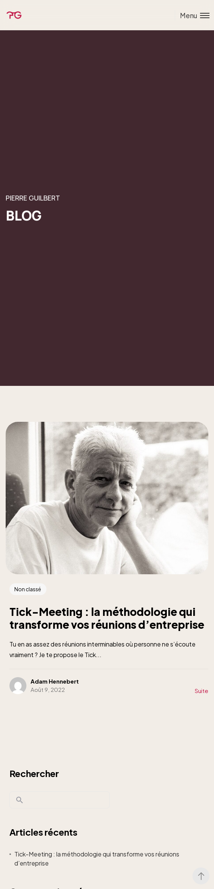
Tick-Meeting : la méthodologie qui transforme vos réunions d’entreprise (96, 858)
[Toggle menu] (192, 15)
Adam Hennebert (55, 681)
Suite (201, 690)
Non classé (27, 589)
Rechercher (34, 773)
